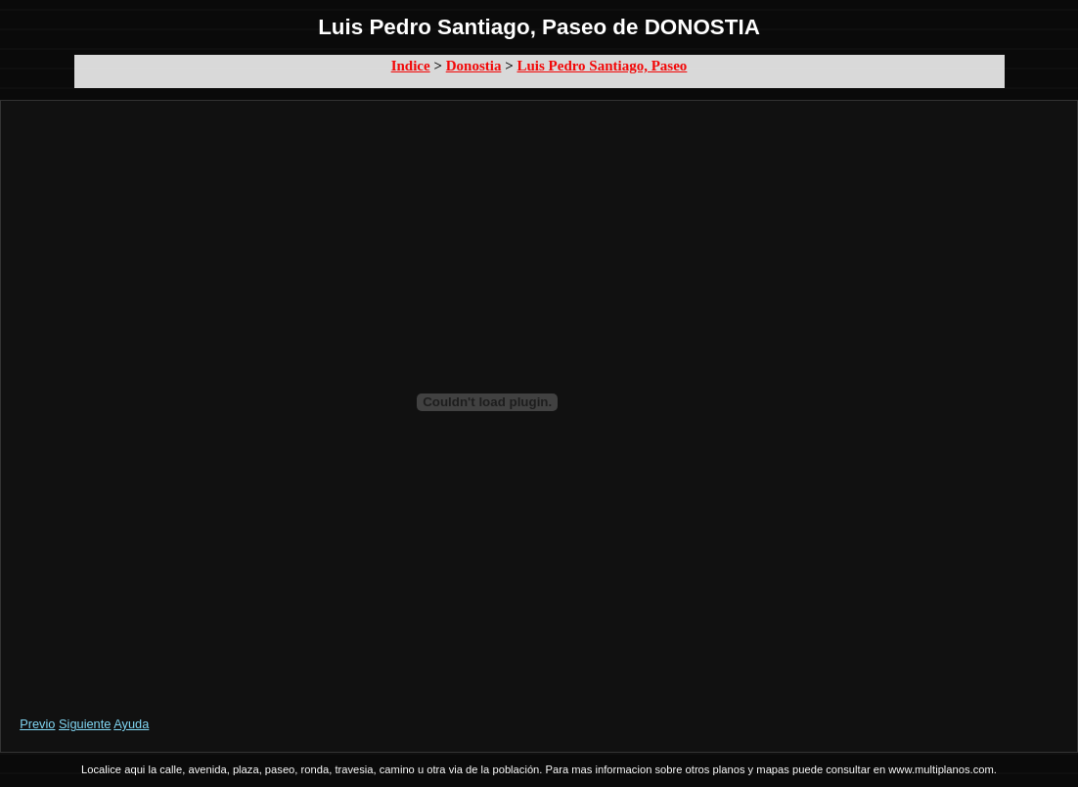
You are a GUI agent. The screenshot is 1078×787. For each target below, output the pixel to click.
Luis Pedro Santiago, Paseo (602, 65)
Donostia (474, 65)
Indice (410, 65)
